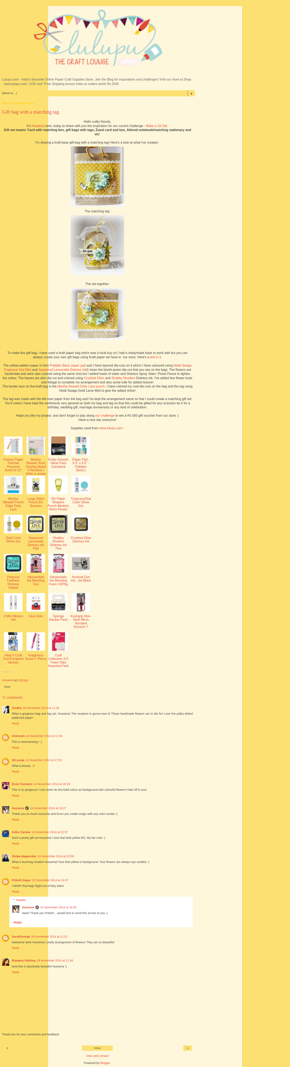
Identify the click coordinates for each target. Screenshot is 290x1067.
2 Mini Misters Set (13, 617)
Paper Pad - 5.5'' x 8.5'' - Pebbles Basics (80, 465)
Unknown (18, 736)
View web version (97, 1055)
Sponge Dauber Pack (58, 617)
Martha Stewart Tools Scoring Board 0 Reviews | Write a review (36, 466)
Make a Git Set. (157, 126)
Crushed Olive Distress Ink (81, 539)
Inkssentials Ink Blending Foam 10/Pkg (58, 580)
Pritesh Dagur (21, 880)
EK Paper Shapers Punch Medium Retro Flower (58, 504)
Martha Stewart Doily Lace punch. (81, 386)
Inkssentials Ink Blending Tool (36, 580)
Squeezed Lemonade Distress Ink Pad (35, 543)
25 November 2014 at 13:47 (50, 880)
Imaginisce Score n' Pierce (36, 657)
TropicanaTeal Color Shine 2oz (81, 502)
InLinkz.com (7, 672)
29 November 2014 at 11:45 (55, 960)
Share (7, 686)
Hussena (37, 126)
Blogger (105, 1063)
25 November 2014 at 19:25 (58, 907)
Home (97, 1048)
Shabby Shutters (123, 378)
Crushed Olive (94, 378)
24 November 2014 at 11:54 (44, 736)
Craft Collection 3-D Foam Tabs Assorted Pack (58, 661)
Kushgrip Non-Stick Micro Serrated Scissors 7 (81, 621)
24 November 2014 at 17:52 (44, 760)
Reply (15, 723)
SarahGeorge (21, 936)
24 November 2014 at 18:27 (48, 808)
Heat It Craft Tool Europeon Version (13, 659)
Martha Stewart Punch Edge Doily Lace (13, 504)
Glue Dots (36, 616)
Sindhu (17, 708)
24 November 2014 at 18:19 (52, 784)
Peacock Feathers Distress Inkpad (13, 582)
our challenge (104, 415)
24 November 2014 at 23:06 (56, 856)
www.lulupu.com (111, 428)
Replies (21, 900)
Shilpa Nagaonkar (24, 856)
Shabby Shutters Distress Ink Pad (58, 543)
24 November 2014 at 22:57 (50, 832)
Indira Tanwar (21, 832)
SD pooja (18, 760)
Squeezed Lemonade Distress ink (62, 369)
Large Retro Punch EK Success (35, 502)
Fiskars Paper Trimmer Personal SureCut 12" (13, 465)
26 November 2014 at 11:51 (49, 936)
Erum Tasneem (22, 784)
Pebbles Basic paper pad (68, 365)
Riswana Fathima (24, 960)
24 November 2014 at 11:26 (41, 708)
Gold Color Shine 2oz (13, 539)
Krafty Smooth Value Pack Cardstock (58, 463)
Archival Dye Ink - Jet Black (81, 578)
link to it (155, 357)
